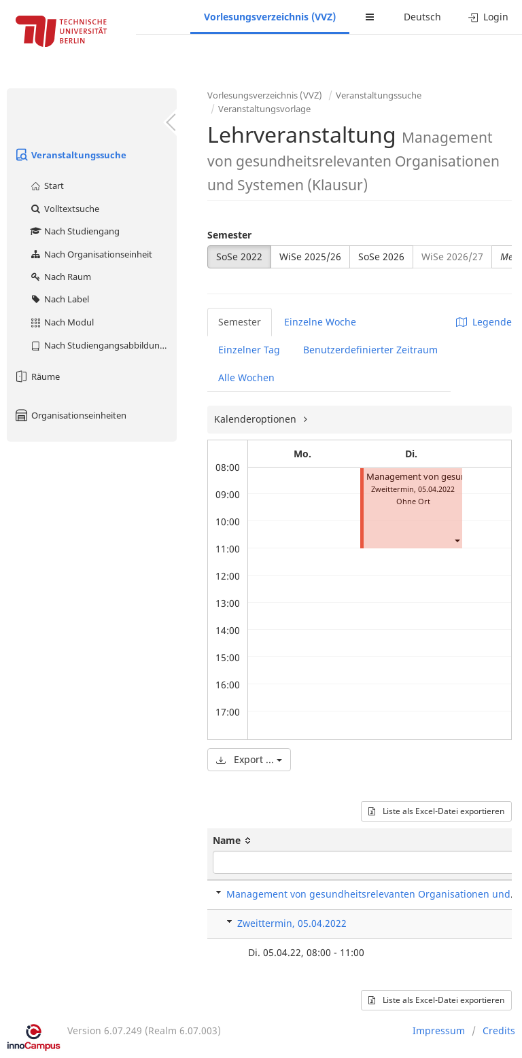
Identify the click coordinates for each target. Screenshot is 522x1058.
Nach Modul (61, 322)
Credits (499, 1030)
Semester (229, 234)
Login (488, 16)
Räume (37, 376)
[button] (456, 540)
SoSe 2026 (381, 256)
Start (46, 185)
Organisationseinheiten (70, 415)
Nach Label (59, 299)
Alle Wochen (246, 377)
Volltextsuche (64, 208)
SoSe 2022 (239, 256)
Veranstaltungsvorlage (264, 109)
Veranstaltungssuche (70, 155)
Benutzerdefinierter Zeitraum (370, 349)
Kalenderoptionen (256, 418)
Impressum (439, 1030)
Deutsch (422, 16)
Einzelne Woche (320, 321)
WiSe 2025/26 (310, 256)
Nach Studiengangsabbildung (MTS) (103, 345)
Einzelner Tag (249, 349)
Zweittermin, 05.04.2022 (292, 923)
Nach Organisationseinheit (90, 254)
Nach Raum (60, 276)
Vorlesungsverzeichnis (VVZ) (270, 16)
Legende (484, 321)
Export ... (249, 759)
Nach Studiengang (74, 231)
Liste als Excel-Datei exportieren (436, 811)
